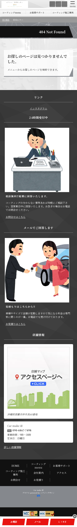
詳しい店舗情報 (12, 447)
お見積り (38, 480)
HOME (5, 19)
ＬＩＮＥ (62, 522)
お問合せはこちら (16, 217)
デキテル (26, 492)
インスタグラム (38, 108)
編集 (38, 495)
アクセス (62, 473)
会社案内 (38, 473)
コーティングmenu (11, 12)
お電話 (13, 522)
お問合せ (15, 480)
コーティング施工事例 (62, 12)
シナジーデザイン (47, 492)
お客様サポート (37, 12)
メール (37, 522)
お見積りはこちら (16, 324)
